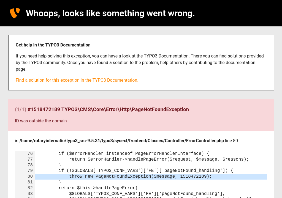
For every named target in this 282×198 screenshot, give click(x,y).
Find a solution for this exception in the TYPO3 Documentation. (77, 80)
